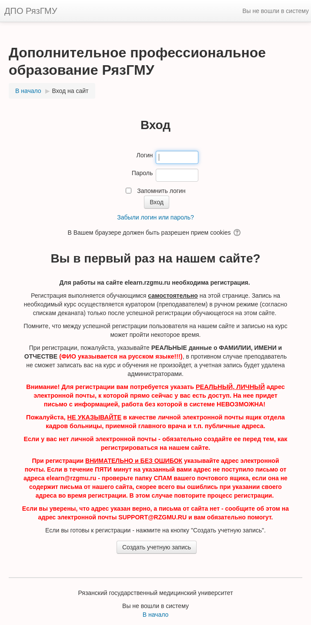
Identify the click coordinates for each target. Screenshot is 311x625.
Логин (145, 155)
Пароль (142, 173)
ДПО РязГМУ (30, 11)
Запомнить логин (161, 190)
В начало (156, 614)
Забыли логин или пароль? (155, 217)
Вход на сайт (70, 90)
